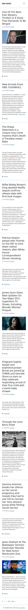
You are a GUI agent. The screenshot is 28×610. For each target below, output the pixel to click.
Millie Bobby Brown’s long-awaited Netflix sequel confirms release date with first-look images (14, 190)
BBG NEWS (6, 3)
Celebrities (7, 284)
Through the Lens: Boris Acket (12, 423)
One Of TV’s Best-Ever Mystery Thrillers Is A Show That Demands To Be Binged (14, 17)
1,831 (8, 601)
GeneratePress (21, 607)
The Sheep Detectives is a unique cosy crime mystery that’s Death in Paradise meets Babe (14, 134)
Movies (6, 76)
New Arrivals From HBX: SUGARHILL (12, 86)
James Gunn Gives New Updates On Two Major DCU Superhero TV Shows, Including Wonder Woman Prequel (12, 301)
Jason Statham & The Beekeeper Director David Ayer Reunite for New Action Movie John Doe (14, 547)
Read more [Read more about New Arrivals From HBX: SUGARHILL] (22, 114)
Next (13, 601)
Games (6, 176)
